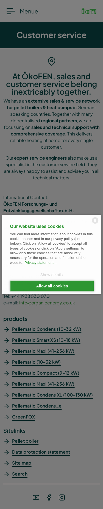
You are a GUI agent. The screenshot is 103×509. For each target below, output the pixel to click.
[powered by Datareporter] (95, 223)
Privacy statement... (40, 262)
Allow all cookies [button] (52, 286)
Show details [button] (51, 274)
